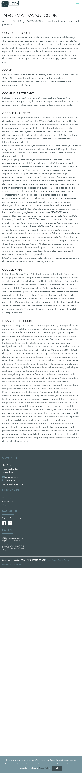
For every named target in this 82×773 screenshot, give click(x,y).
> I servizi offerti (8, 501)
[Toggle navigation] (77, 5)
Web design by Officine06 (12, 565)
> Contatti (6, 505)
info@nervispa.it (10, 477)
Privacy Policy (50, 560)
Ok (57, 768)
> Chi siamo (6, 498)
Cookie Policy (43, 768)
